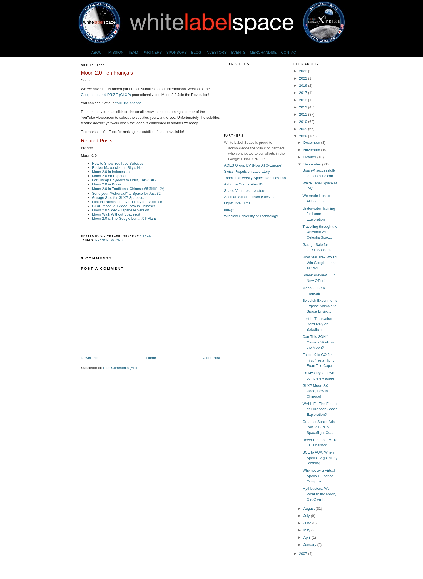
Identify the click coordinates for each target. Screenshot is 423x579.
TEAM (133, 52)
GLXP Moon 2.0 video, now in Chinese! (123, 206)
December (312, 142)
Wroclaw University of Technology (251, 216)
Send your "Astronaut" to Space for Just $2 (126, 193)
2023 (303, 71)
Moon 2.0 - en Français (107, 73)
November (312, 150)
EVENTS (238, 52)
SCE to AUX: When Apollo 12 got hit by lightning (319, 457)
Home (151, 358)
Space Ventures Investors (244, 191)
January (310, 545)
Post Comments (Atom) (122, 368)
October (310, 157)
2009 (303, 129)
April (307, 537)
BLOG (196, 52)
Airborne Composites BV (243, 184)
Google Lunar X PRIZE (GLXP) (106, 95)
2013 (303, 100)
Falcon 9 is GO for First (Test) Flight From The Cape (318, 360)
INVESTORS (216, 52)
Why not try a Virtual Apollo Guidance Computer (318, 475)
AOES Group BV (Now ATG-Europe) (253, 165)
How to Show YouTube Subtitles (117, 163)
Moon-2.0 (118, 240)
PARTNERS (152, 52)
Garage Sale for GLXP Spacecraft (119, 198)
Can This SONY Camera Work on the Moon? (318, 342)
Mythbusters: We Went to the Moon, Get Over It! (319, 493)
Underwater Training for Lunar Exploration (318, 213)
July (307, 516)
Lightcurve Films (237, 203)
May (307, 530)
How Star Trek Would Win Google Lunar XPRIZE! (319, 262)
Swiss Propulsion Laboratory (247, 171)
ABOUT (97, 52)
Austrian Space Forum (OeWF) (249, 197)
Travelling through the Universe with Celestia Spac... (319, 231)
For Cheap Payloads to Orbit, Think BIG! (124, 180)
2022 (303, 78)
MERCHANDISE (263, 52)
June (307, 523)
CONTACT (289, 52)
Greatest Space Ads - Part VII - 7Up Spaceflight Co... (319, 427)
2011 (303, 114)
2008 (303, 136)
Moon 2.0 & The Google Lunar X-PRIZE (124, 218)
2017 (303, 93)
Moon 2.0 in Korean (107, 184)
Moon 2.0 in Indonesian (111, 172)
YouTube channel (128, 103)
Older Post (211, 358)
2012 (303, 107)
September (312, 164)
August (309, 508)
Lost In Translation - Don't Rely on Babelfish (127, 202)
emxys (229, 209)
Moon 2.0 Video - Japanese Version (120, 210)
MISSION (116, 52)
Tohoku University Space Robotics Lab (255, 178)
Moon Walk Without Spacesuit (116, 214)
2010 (303, 122)
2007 (303, 553)
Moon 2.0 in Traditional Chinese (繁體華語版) (128, 189)
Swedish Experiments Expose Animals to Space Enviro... (319, 305)
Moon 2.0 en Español (109, 176)
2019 (303, 85)
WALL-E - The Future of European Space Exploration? (319, 409)
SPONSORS (176, 52)
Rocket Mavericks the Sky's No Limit (121, 167)
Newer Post (90, 358)
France (102, 240)
